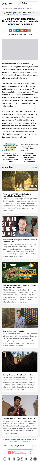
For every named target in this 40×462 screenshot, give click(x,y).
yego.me (7, 3)
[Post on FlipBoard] (26, 30)
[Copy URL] (29, 30)
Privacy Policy (33, 446)
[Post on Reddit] (22, 30)
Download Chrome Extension (21, 14)
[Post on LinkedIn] (18, 30)
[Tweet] (14, 30)
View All (35, 167)
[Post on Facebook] (10, 30)
